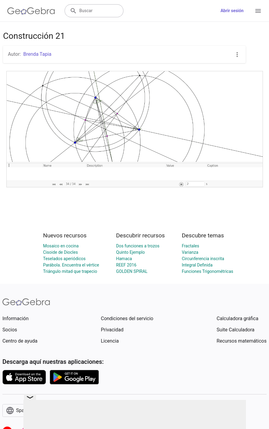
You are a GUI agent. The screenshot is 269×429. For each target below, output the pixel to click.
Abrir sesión (232, 10)
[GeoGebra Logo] (31, 11)
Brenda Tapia (37, 54)
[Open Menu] (258, 11)
